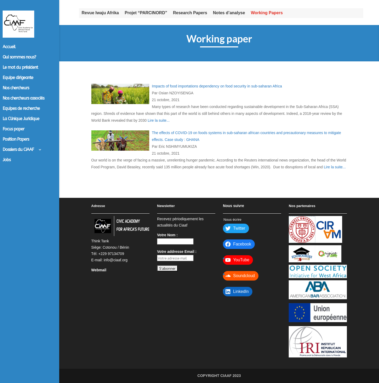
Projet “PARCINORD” (146, 13)
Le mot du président (20, 68)
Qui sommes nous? (19, 57)
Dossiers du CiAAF (18, 150)
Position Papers (16, 140)
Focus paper (13, 129)
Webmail (98, 270)
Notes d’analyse (229, 13)
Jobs (7, 160)
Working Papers (267, 13)
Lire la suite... (158, 120)
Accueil (9, 47)
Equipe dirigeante (18, 78)
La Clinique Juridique (21, 119)
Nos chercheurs (16, 88)
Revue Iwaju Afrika (100, 13)
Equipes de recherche (21, 109)
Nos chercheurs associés (23, 98)
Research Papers (190, 13)
